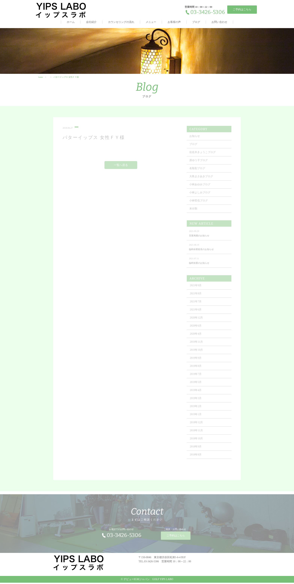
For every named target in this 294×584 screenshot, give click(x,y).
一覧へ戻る (121, 167)
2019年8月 (196, 368)
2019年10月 (196, 352)
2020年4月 (196, 336)
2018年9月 (196, 449)
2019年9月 (196, 360)
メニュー (151, 22)
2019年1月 (196, 417)
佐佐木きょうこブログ (203, 155)
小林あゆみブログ (200, 187)
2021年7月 (196, 304)
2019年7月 (196, 376)
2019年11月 (196, 344)
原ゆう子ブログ (199, 163)
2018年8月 (196, 457)
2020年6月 (196, 328)
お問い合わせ (219, 22)
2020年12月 (196, 320)
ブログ (196, 22)
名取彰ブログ (198, 171)
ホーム (71, 22)
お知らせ (195, 139)
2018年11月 (196, 433)
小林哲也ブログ (199, 203)
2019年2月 (196, 409)
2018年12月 (196, 425)
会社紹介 (91, 22)
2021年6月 (196, 312)
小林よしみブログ (200, 195)
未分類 (194, 211)
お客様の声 (174, 22)
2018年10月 (196, 441)
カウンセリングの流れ (121, 22)
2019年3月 (196, 401)
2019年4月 (196, 393)
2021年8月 (196, 296)
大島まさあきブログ (201, 179)
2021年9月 (196, 288)
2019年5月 (196, 385)
